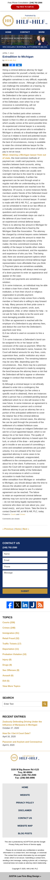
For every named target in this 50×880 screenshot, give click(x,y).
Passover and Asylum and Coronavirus (22, 742)
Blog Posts (25, 833)
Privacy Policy (25, 803)
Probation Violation (14, 654)
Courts (13, 514)
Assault (8, 675)
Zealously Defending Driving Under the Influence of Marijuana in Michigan (22, 723)
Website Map (25, 826)
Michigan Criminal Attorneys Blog (25, 20)
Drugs (7, 665)
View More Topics (11, 686)
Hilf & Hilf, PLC (32, 869)
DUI (6, 681)
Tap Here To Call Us (25, 7)
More (42, 32)
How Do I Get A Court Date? (17, 733)
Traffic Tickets (12, 644)
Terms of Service (29, 844)
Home (8, 32)
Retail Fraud (11, 638)
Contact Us (25, 818)
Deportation (11, 649)
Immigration (11, 633)
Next (26, 529)
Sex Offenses (11, 670)
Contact (25, 32)
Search (44, 704)
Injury (7, 659)
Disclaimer (25, 810)
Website (25, 795)
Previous (8, 529)
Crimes (22, 514)
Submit (25, 591)
